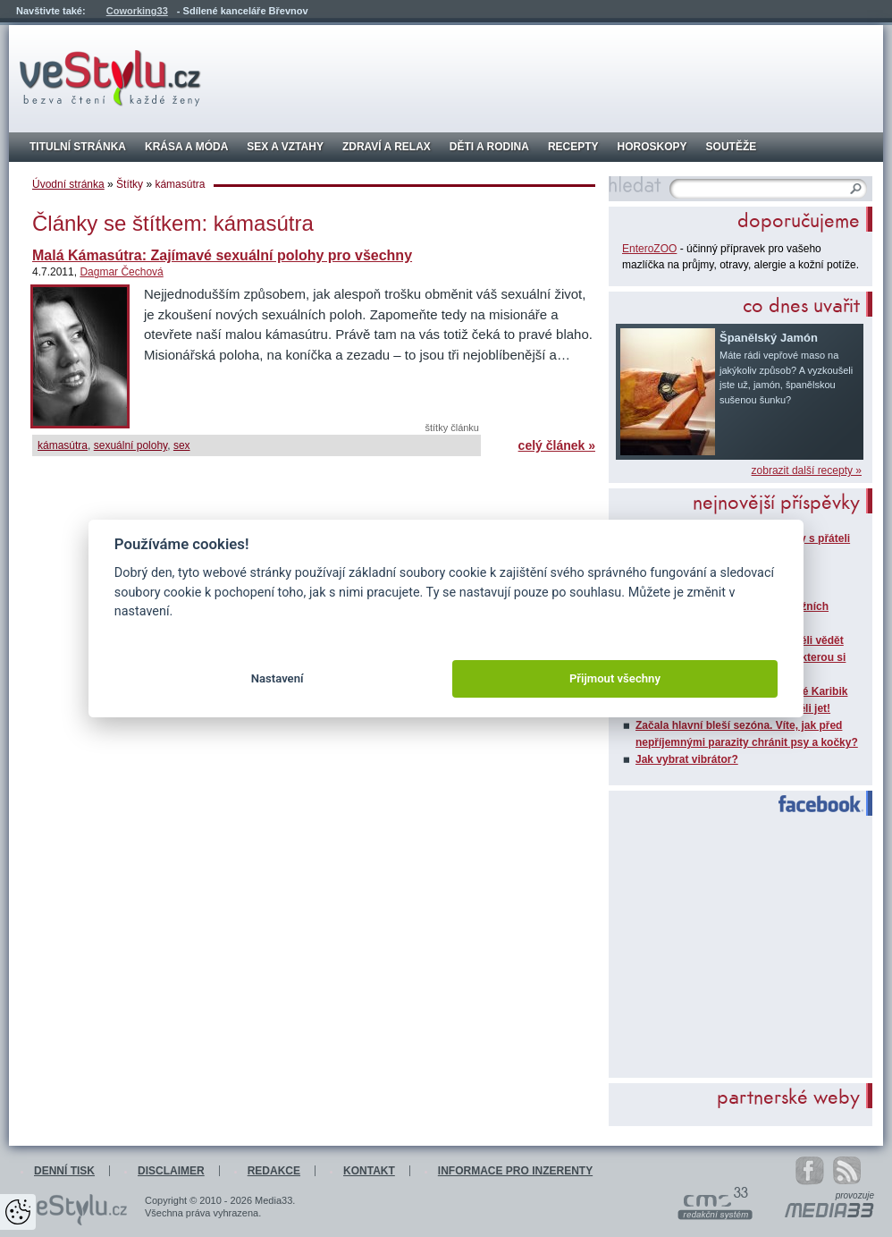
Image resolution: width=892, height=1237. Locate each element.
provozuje (855, 1195)
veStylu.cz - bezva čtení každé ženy (110, 78)
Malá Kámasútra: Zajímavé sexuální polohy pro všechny (222, 255)
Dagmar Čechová (121, 272)
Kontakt (369, 1171)
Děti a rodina (489, 146)
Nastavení (277, 678)
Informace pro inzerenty (515, 1171)
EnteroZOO (649, 248)
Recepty (573, 146)
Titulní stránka (77, 146)
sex (181, 445)
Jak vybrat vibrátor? (686, 759)
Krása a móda (186, 146)
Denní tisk (64, 1171)
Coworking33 (137, 10)
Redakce (274, 1171)
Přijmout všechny (615, 678)
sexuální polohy (131, 445)
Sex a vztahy (285, 146)
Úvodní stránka (68, 184)
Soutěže (731, 146)
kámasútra (63, 445)
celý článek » (556, 445)
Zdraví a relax (386, 146)
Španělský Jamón (768, 337)
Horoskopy (652, 146)
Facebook (813, 804)
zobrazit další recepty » (807, 470)
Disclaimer (171, 1171)
